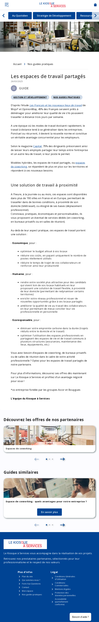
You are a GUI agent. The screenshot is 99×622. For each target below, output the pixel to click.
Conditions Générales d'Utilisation (65, 577)
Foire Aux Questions (31, 583)
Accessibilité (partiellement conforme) (61, 602)
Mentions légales (62, 589)
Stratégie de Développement (54, 15)
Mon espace (27, 591)
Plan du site (27, 576)
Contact (25, 587)
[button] (46, 459)
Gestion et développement (30, 98)
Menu (6, 5)
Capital (37, 146)
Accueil (17, 64)
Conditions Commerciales (61, 584)
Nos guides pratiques (40, 64)
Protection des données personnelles (65, 594)
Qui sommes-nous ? (31, 580)
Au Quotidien (22, 15)
